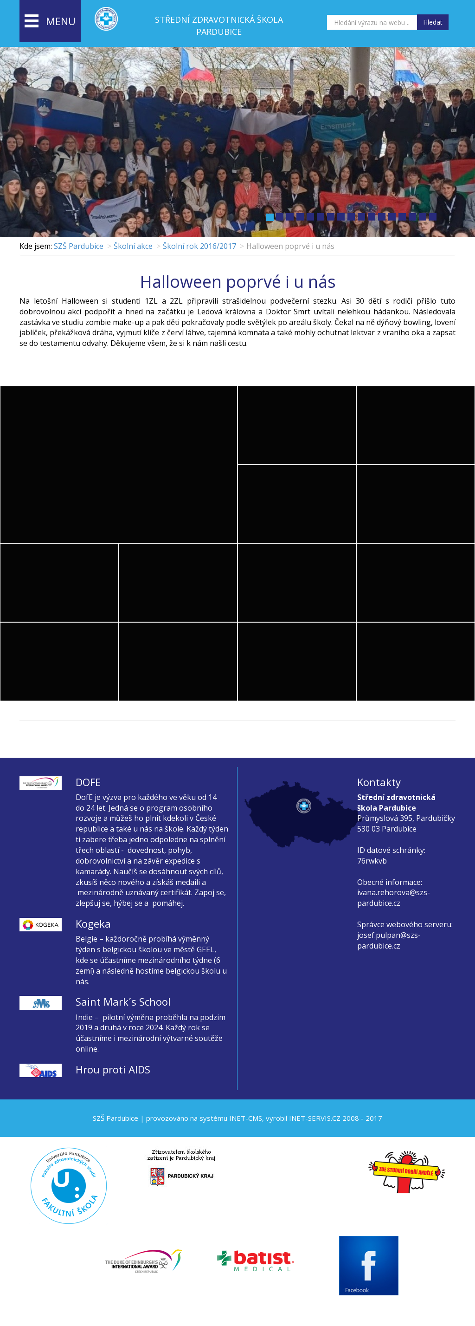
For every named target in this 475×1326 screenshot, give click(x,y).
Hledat (433, 22)
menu (50, 22)
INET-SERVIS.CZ (314, 1118)
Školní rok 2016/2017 (199, 246)
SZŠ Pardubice (78, 246)
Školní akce (133, 246)
